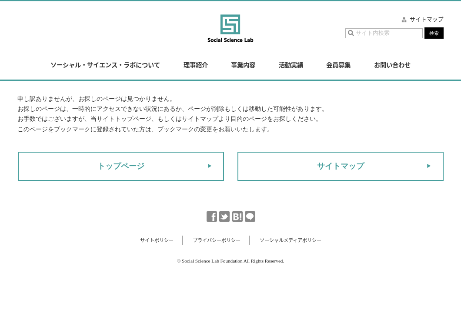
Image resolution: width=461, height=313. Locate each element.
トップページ (120, 166)
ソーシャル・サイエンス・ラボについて (105, 65)
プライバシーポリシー (217, 240)
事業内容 (243, 65)
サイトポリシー (157, 240)
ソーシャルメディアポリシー (290, 240)
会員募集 (338, 65)
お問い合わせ (392, 65)
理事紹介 (196, 65)
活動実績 (291, 65)
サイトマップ (427, 19)
